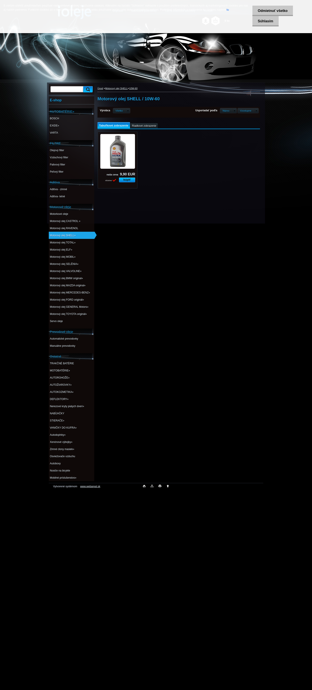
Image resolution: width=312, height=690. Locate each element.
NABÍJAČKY (57, 413)
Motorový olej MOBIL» (63, 256)
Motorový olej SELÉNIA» (64, 264)
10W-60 (133, 88)
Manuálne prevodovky (62, 345)
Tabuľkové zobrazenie (113, 125)
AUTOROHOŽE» (60, 377)
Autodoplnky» (58, 434)
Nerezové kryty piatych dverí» (67, 406)
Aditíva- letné (57, 196)
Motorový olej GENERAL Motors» (69, 306)
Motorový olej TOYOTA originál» (68, 314)
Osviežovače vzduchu (62, 456)
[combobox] (228, 110)
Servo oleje (56, 321)
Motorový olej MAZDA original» (68, 285)
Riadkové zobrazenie (144, 125)
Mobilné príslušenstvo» (63, 477)
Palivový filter (57, 164)
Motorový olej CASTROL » (65, 221)
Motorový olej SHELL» (63, 235)
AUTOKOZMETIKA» (61, 392)
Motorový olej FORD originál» (67, 299)
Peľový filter (56, 171)
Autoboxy (55, 463)
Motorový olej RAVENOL (64, 228)
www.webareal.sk (90, 486)
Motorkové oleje (59, 213)
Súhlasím (265, 21)
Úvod (100, 88)
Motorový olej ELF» (61, 249)
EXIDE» (54, 125)
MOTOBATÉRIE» (60, 370)
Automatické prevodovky (64, 338)
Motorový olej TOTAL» (63, 242)
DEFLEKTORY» (59, 399)
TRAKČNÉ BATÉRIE (62, 363)
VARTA (54, 132)
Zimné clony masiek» (62, 449)
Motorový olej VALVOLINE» (65, 271)
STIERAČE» (57, 420)
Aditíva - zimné (58, 189)
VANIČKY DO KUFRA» (63, 427)
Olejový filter (57, 150)
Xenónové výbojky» (61, 442)
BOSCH (54, 118)
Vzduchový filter (59, 157)
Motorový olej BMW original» (66, 278)
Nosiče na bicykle (60, 470)
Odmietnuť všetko (272, 11)
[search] (87, 89)
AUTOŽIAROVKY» (61, 384)
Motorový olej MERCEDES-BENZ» (70, 292)
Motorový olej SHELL (116, 88)
